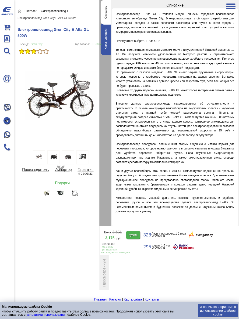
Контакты (152, 299)
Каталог (115, 299)
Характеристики (105, 39)
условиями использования (46, 314)
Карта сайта (133, 299)
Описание (105, 12)
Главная (100, 299)
